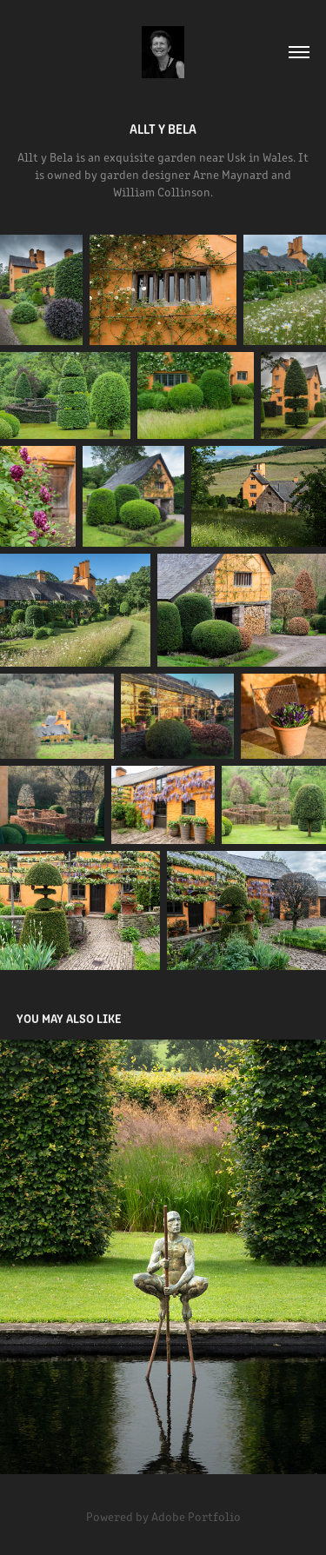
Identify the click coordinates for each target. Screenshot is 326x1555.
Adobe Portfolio (196, 1516)
